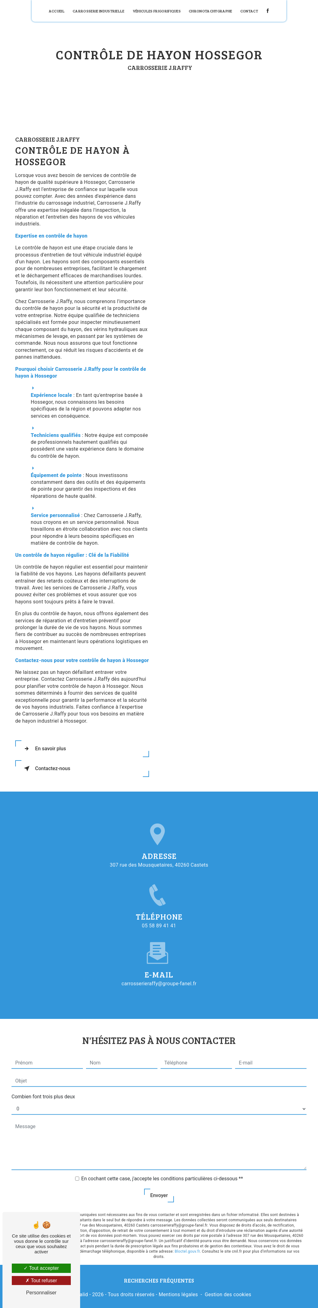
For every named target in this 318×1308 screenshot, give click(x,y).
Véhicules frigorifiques (157, 10)
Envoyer (159, 1185)
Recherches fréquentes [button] (159, 1280)
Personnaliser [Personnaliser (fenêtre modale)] (41, 1292)
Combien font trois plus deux (43, 1086)
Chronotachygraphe (210, 10)
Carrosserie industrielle (99, 10)
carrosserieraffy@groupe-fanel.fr (159, 972)
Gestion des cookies (228, 1294)
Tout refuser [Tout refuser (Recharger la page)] (41, 1280)
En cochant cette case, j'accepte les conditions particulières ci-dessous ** (162, 1168)
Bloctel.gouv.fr (187, 1240)
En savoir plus (43, 748)
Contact (249, 10)
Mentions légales (178, 1294)
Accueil (57, 10)
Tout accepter (41, 1268)
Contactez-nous (45, 768)
